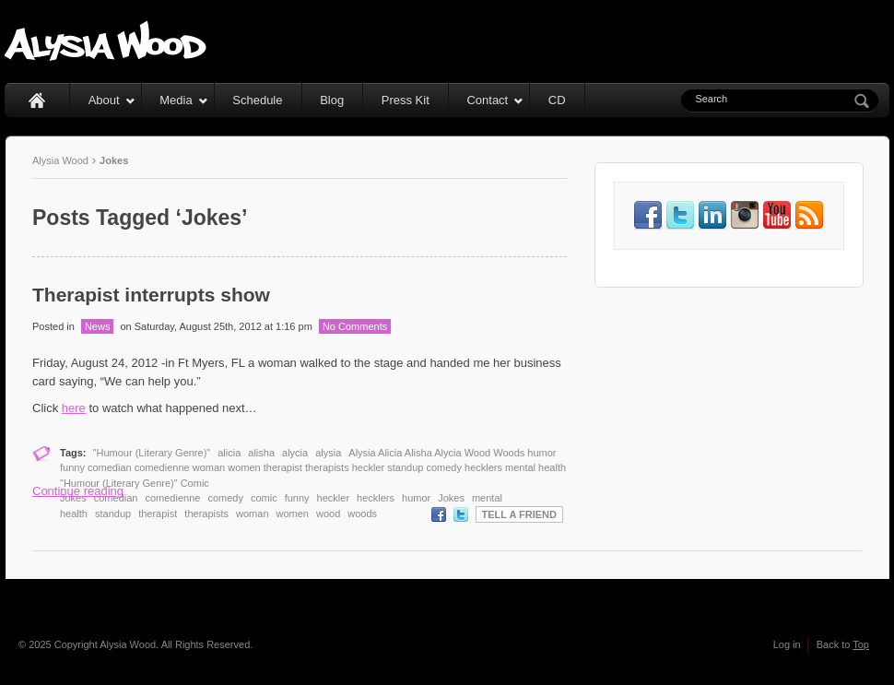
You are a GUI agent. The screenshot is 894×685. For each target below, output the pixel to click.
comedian (116, 497)
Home (37, 100)
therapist (157, 513)
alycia (295, 452)
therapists (206, 513)
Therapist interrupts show (151, 294)
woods (362, 513)
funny (297, 497)
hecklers (375, 497)
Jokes (451, 497)
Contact (494, 100)
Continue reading (78, 491)
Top (861, 644)
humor (416, 497)
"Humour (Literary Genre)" (152, 452)
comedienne (172, 497)
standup (113, 513)
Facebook (438, 514)
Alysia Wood (60, 160)
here (74, 408)
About (111, 100)
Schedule (257, 100)
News (98, 326)
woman (252, 513)
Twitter (460, 514)
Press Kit (405, 100)
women (292, 513)
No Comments (355, 326)
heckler (333, 497)
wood (328, 513)
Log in (787, 644)
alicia (229, 452)
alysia (328, 452)
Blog (332, 100)
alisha (261, 452)
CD (557, 100)
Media (183, 100)
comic (264, 497)
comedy (225, 497)
